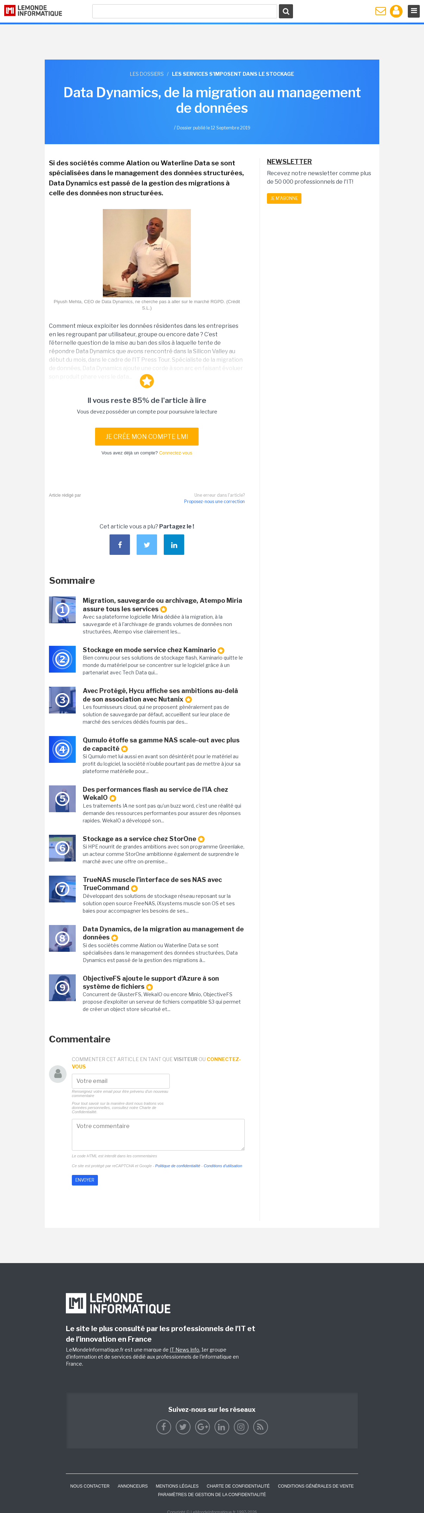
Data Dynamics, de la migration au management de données (163, 933)
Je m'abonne (284, 198)
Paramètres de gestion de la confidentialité (212, 1494)
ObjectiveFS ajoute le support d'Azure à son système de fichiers (151, 983)
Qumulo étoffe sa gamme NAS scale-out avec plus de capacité (161, 744)
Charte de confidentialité (238, 1486)
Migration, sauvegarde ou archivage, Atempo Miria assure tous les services (162, 605)
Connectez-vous (175, 452)
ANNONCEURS (133, 1486)
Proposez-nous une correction (214, 501)
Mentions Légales (177, 1486)
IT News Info (184, 1350)
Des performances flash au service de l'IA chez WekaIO (155, 794)
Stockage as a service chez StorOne (144, 839)
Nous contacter (90, 1486)
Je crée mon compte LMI (147, 436)
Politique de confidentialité (177, 1166)
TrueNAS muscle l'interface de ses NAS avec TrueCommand (152, 884)
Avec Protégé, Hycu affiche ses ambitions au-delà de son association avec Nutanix (160, 695)
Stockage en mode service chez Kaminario (153, 650)
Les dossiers (147, 74)
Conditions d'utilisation (223, 1166)
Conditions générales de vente (316, 1486)
